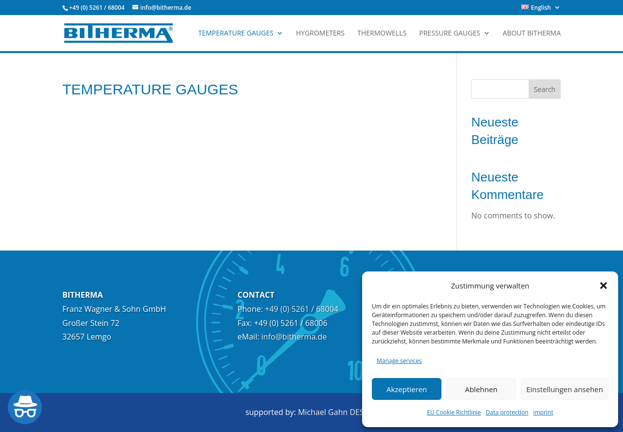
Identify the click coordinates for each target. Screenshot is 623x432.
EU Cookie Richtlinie (454, 412)
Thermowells (381, 33)
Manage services (399, 361)
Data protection (507, 412)
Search (544, 89)
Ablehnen (481, 389)
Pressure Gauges (449, 33)
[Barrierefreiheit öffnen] (25, 407)
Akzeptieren (406, 389)
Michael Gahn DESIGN (338, 412)
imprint (543, 412)
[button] (603, 285)
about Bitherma (532, 33)
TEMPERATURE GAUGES (236, 33)
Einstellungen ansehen (564, 389)
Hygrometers (320, 33)
